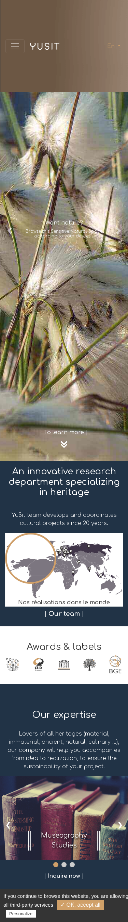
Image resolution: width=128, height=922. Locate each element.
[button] (9, 230)
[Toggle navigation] (15, 46)
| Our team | (64, 613)
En (111, 46)
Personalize (20, 913)
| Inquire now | (64, 876)
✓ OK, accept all (80, 905)
